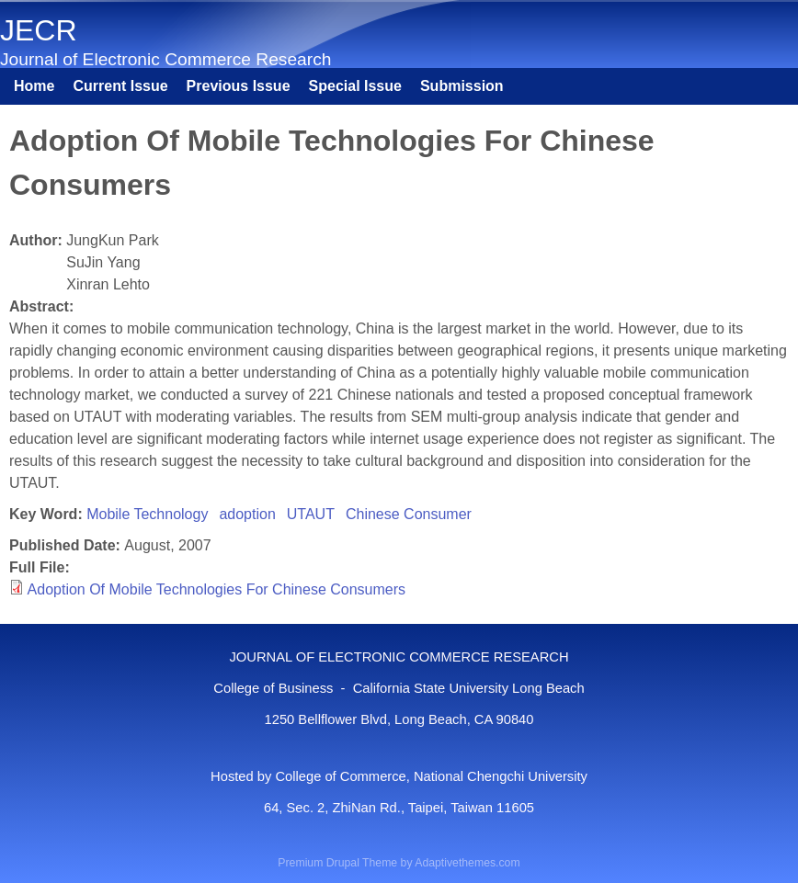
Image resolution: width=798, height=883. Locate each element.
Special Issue (355, 86)
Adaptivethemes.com (467, 862)
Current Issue (120, 86)
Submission (462, 86)
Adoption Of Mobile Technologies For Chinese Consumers (216, 589)
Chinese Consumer (409, 514)
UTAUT (311, 514)
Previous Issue (239, 86)
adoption (247, 514)
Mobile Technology (147, 514)
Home (34, 86)
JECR (38, 30)
